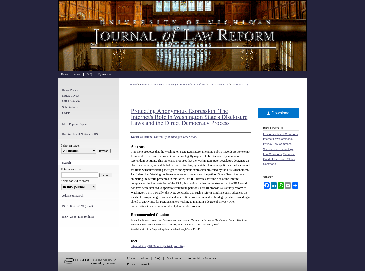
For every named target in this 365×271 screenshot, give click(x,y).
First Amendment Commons (280, 134)
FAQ (157, 258)
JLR (211, 84)
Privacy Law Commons (277, 143)
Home (133, 84)
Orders (66, 113)
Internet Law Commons (277, 138)
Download (278, 113)
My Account (174, 258)
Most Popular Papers (74, 124)
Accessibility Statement (202, 258)
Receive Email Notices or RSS (80, 134)
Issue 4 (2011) (240, 84)
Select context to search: (75, 181)
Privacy (131, 264)
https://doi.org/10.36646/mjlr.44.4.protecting (158, 246)
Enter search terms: (72, 169)
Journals (144, 84)
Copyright (145, 264)
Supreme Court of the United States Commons (279, 159)
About (145, 258)
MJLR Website (71, 101)
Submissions (70, 107)
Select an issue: (70, 145)
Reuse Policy (70, 90)
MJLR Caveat (70, 95)
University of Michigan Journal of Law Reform (182, 35)
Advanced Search (72, 195)
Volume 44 (222, 84)
